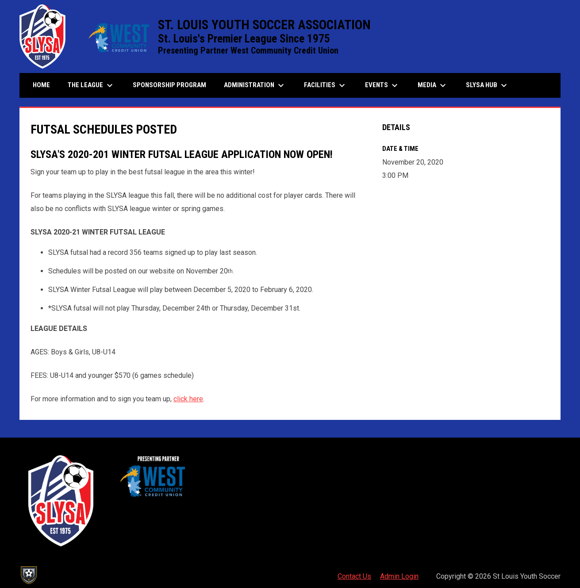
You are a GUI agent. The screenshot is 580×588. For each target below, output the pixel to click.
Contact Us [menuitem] (354, 576)
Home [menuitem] (41, 85)
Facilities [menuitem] (325, 85)
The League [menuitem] (91, 85)
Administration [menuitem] (255, 85)
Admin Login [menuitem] (399, 576)
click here (188, 399)
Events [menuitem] (382, 85)
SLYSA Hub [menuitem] (487, 85)
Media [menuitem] (433, 85)
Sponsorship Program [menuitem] (173, 85)
